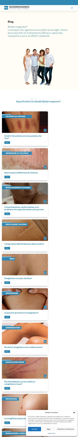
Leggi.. (7, 137)
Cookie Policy (51, 433)
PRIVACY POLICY (8, 397)
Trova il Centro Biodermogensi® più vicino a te (39, 375)
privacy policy (18, 418)
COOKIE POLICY (7, 400)
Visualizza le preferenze (65, 429)
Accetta (34, 429)
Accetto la (13, 418)
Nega (48, 429)
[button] (74, 413)
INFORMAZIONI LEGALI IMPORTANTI (12, 395)
